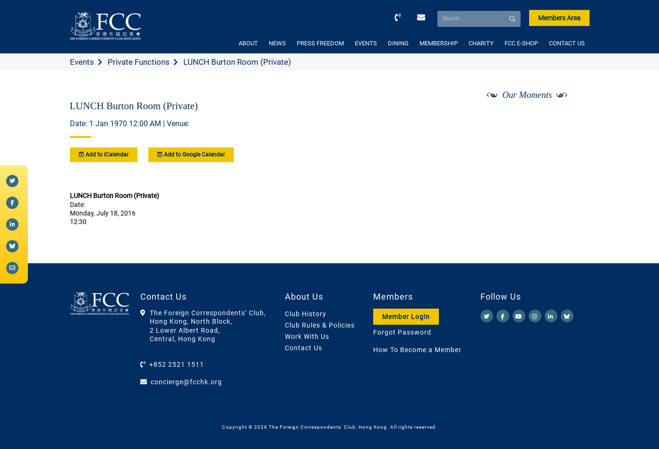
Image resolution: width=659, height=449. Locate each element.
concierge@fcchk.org (186, 382)
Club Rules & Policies (320, 325)
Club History (305, 314)
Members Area (559, 18)
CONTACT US (567, 43)
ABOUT (248, 43)
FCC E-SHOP (521, 43)
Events (82, 62)
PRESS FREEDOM (320, 43)
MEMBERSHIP (438, 43)
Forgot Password (402, 332)
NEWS (277, 43)
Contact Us (303, 348)
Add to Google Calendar (191, 154)
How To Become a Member (417, 350)
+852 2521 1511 (176, 364)
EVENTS (366, 43)
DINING (398, 43)
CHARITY (481, 43)
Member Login (406, 316)
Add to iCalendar (103, 154)
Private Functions (139, 62)
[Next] (571, 119)
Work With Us (307, 336)
